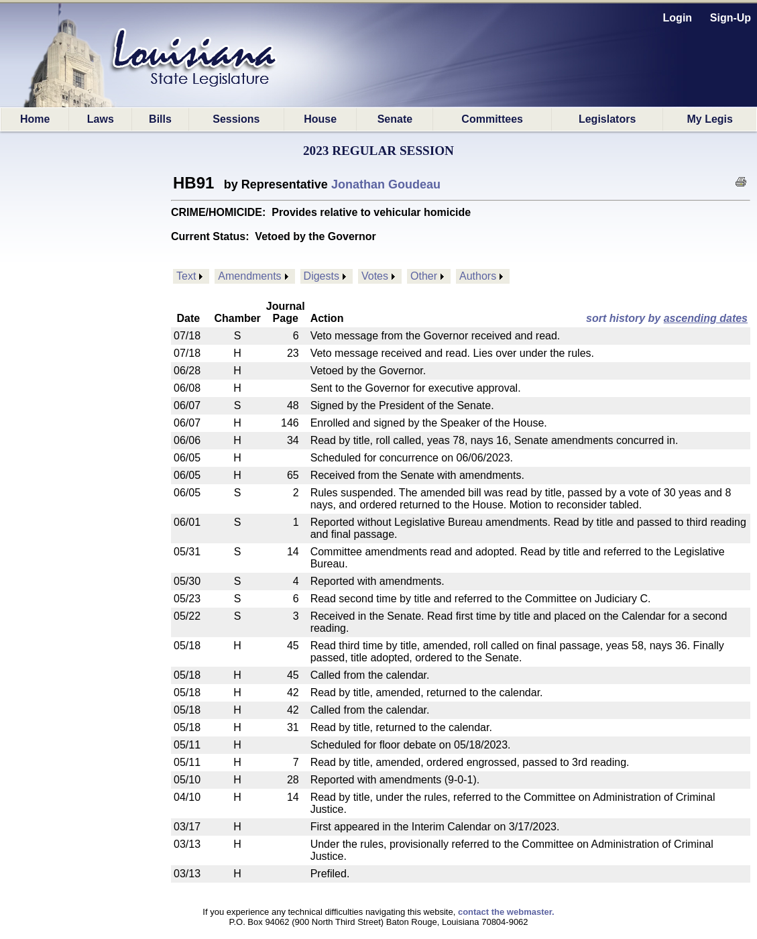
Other (423, 276)
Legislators (607, 119)
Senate (394, 119)
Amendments (249, 276)
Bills (160, 119)
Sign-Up (730, 17)
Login (678, 17)
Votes (374, 276)
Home (35, 119)
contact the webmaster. (506, 912)
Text (186, 276)
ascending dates (706, 318)
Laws (100, 119)
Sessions (236, 119)
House (320, 119)
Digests (321, 276)
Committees (492, 119)
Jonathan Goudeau (386, 184)
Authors (477, 276)
